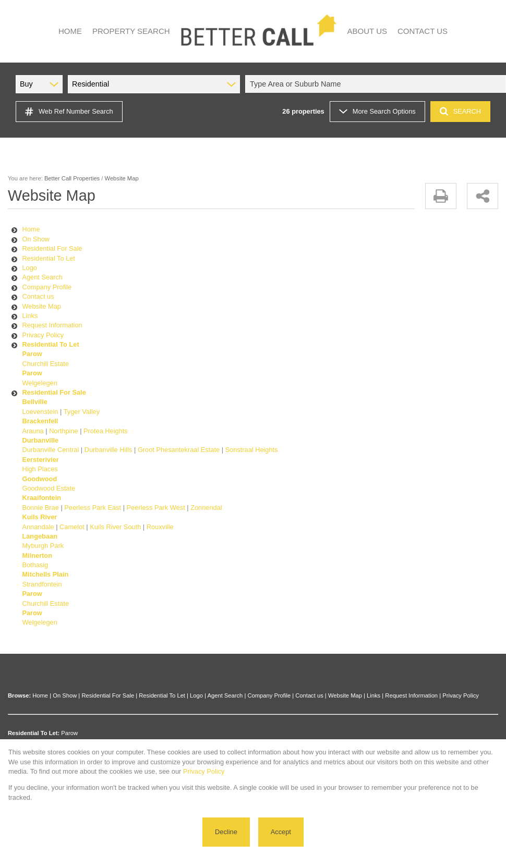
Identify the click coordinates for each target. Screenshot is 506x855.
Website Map (41, 306)
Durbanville (40, 440)
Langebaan (39, 536)
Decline (226, 832)
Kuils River (39, 517)
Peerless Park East (92, 507)
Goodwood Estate (48, 488)
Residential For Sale (52, 248)
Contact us (38, 296)
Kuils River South (115, 527)
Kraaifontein (41, 498)
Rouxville (160, 527)
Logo (29, 268)
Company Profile (46, 287)
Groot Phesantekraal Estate (179, 450)
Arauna (32, 431)
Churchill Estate (45, 364)
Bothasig (35, 565)
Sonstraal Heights (251, 450)
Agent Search (42, 277)
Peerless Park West (156, 507)
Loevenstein (40, 412)
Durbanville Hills (108, 450)
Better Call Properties (72, 178)
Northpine (63, 431)
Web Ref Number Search (69, 111)
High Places (39, 469)
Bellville (34, 402)
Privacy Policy (43, 335)
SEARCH (460, 111)
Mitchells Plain (45, 574)
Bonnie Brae (40, 507)
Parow (32, 354)
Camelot (72, 527)
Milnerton (37, 555)
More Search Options (377, 111)
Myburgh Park (43, 545)
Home (31, 229)
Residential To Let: (33, 733)
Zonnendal (206, 507)
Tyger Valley (82, 412)
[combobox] (377, 84)
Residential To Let (48, 258)
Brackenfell (40, 421)
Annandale (38, 527)
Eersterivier (40, 459)
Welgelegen (39, 383)
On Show (36, 239)
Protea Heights (105, 431)
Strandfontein (42, 584)
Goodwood (39, 479)
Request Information (52, 325)
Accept (281, 832)
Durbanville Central (50, 450)
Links (30, 316)
